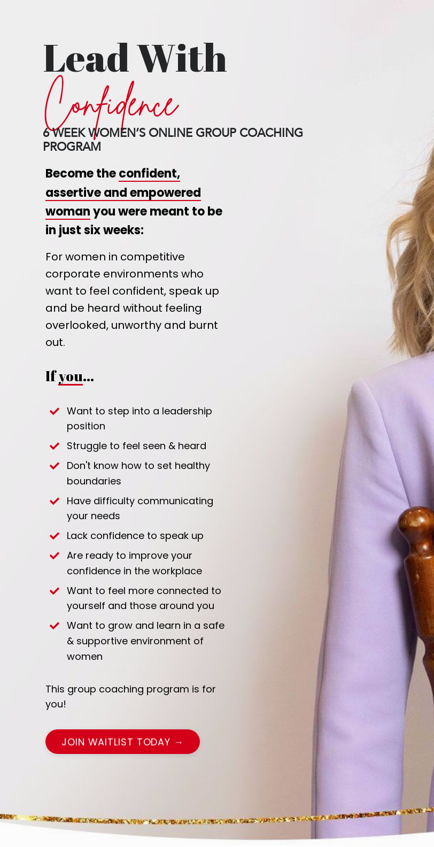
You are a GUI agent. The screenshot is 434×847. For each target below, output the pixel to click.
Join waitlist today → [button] (122, 742)
